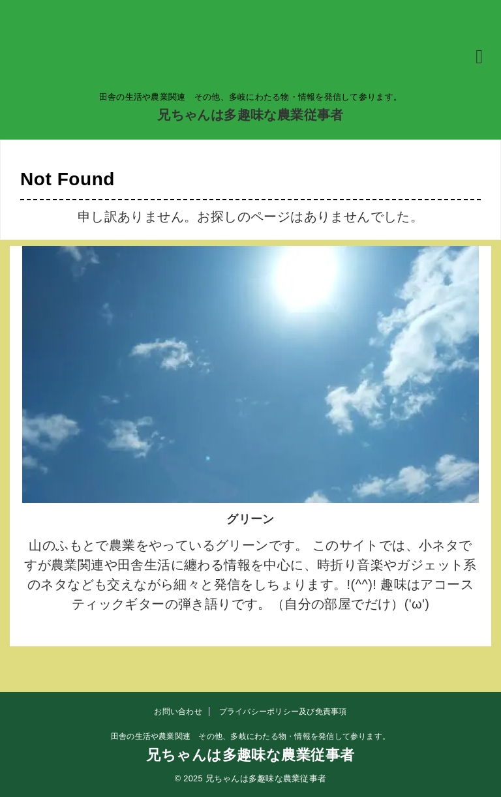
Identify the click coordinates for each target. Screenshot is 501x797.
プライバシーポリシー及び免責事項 (283, 711)
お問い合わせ (178, 711)
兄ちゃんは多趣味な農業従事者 (250, 115)
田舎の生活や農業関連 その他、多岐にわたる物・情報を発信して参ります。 (250, 736)
